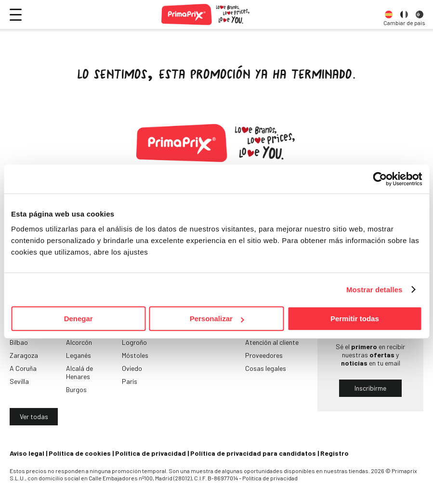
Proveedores (264, 355)
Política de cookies (80, 453)
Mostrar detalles (374, 289)
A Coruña (23, 368)
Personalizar (217, 318)
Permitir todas (354, 318)
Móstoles (135, 355)
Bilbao (19, 342)
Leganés (78, 355)
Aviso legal (27, 453)
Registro (334, 453)
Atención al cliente (272, 342)
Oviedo (132, 368)
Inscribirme (370, 388)
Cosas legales (265, 368)
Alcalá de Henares (79, 372)
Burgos (76, 389)
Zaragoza (24, 355)
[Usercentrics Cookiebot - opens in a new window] (380, 179)
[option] (389, 14)
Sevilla (19, 381)
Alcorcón (79, 342)
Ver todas (34, 416)
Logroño (134, 342)
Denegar (78, 318)
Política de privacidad (150, 453)
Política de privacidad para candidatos (253, 453)
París (129, 381)
